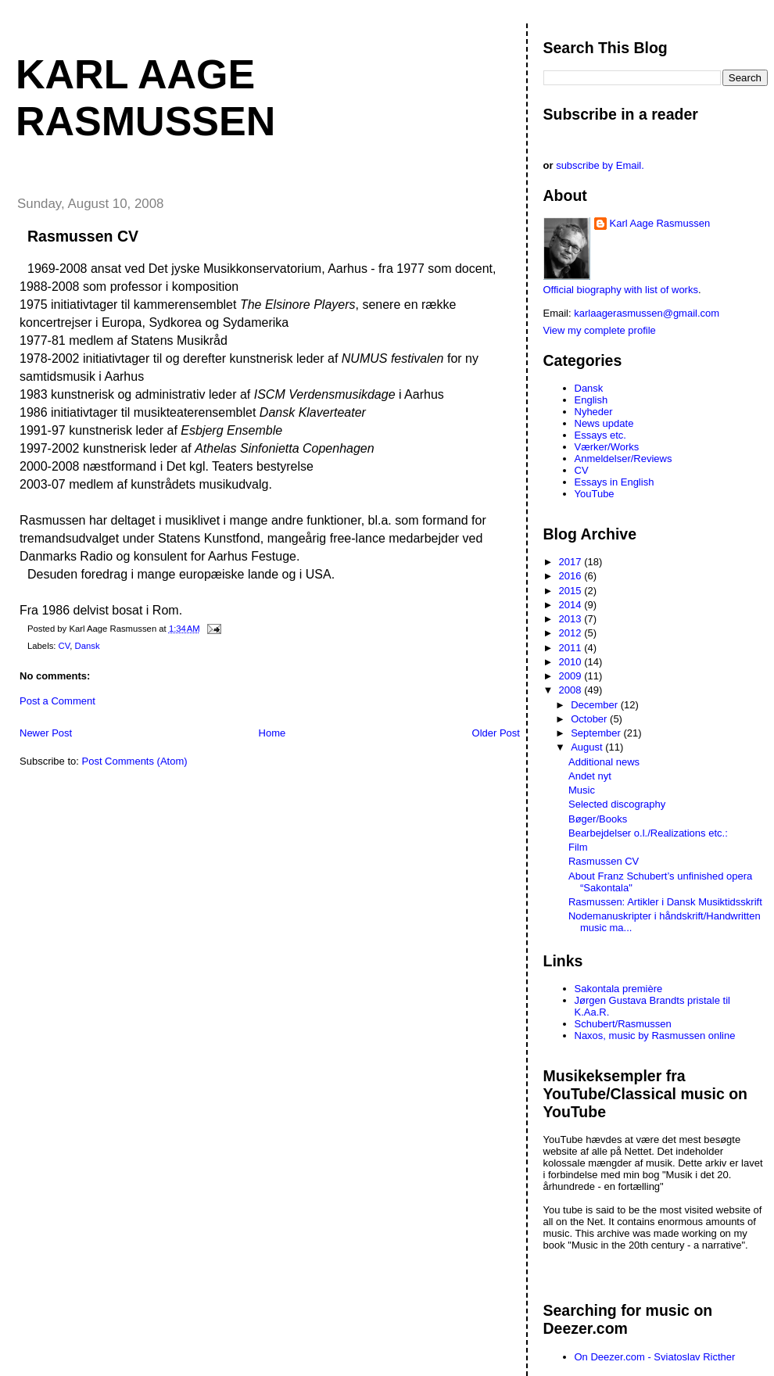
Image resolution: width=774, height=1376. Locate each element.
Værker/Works (607, 447)
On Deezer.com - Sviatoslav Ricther (655, 1357)
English (591, 400)
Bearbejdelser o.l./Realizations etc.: (648, 833)
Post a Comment (57, 701)
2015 (572, 591)
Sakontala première (619, 988)
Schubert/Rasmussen (623, 1024)
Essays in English (614, 482)
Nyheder (594, 411)
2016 (572, 576)
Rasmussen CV (82, 236)
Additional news (604, 762)
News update (604, 423)
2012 (572, 633)
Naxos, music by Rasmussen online (655, 1035)
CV (64, 645)
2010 (572, 662)
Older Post (496, 733)
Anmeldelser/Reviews (623, 458)
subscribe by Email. (600, 165)
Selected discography (616, 804)
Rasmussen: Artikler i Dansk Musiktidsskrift (665, 902)
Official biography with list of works (620, 290)
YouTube (595, 494)
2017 (572, 562)
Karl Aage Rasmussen (660, 223)
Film (578, 847)
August (588, 747)
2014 (572, 605)
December (596, 705)
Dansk (87, 645)
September (597, 733)
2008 (572, 690)
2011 (572, 648)
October (590, 719)
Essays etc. (600, 435)
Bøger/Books (597, 819)
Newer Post (46, 733)
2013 (572, 619)
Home (272, 733)
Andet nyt (589, 776)
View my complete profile (599, 330)
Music (581, 790)
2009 (572, 676)
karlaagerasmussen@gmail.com (646, 313)
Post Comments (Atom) (135, 761)
